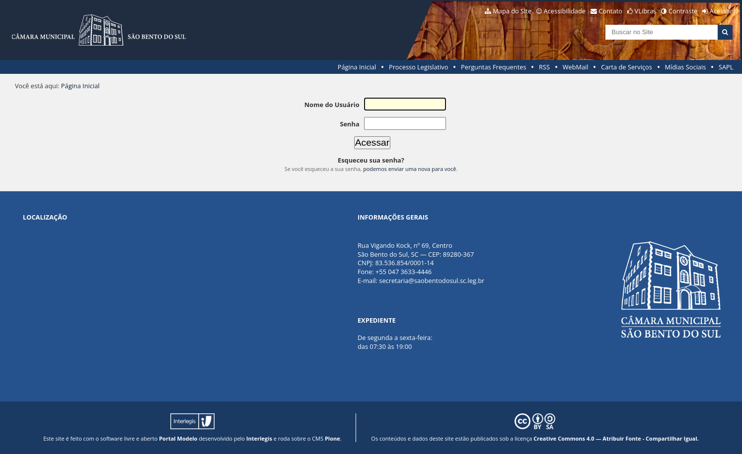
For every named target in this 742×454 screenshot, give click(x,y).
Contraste (682, 10)
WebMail (576, 66)
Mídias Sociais (685, 66)
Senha (349, 123)
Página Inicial (357, 66)
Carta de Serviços (626, 66)
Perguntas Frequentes (493, 66)
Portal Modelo (178, 438)
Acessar (721, 10)
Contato (611, 10)
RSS (544, 66)
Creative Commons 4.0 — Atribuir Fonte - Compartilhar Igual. (616, 438)
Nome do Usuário (332, 104)
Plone (332, 438)
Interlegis (259, 438)
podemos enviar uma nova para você (409, 168)
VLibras (646, 10)
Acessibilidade (565, 10)
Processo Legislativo (418, 66)
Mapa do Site (512, 10)
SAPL (726, 66)
